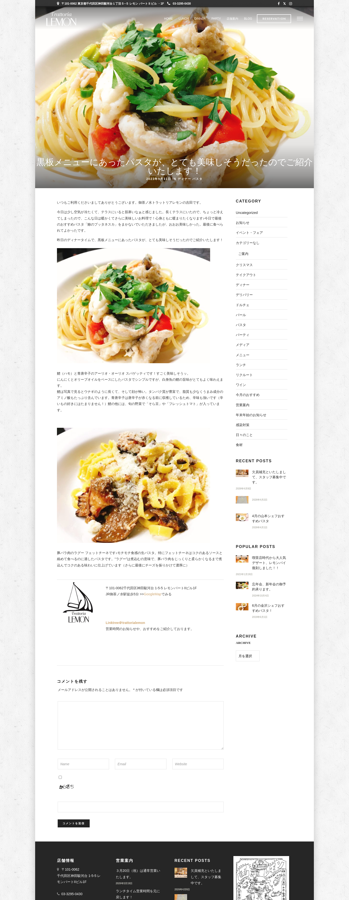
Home (168, 18)
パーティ (242, 335)
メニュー (242, 355)
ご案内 (243, 254)
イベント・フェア (249, 233)
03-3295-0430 (179, 3)
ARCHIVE (243, 643)
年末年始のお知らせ (251, 415)
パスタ (197, 178)
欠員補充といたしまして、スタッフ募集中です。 (269, 477)
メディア (242, 345)
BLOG (248, 18)
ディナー (184, 178)
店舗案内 (232, 18)
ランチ (241, 365)
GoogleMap (152, 594)
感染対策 (242, 425)
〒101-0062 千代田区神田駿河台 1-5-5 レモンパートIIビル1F (79, 875)
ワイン (241, 385)
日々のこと (244, 435)
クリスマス (244, 265)
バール (241, 315)
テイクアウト (246, 275)
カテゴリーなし (248, 243)
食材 (239, 445)
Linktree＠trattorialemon (125, 623)
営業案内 (242, 405)
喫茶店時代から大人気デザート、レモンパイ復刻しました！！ (269, 563)
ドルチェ (242, 305)
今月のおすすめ (248, 395)
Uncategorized (247, 213)
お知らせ (242, 223)
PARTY (216, 18)
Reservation (274, 19)
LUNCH (184, 18)
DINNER (200, 18)
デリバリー (244, 295)
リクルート (244, 375)
